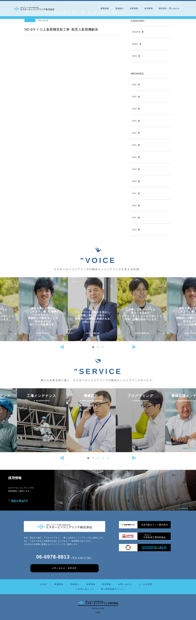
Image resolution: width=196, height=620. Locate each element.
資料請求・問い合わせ (169, 8)
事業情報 (105, 8)
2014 (134, 230)
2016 (134, 205)
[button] (93, 347)
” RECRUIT (18, 501)
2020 (134, 157)
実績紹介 (119, 8)
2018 (134, 181)
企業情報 (134, 8)
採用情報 (148, 8)
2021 (134, 145)
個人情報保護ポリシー (112, 589)
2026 (134, 84)
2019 (134, 169)
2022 (134, 133)
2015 (134, 217)
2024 (134, 109)
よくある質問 (145, 584)
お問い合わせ (125, 584)
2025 (134, 97)
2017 (134, 193)
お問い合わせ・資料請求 (64, 568)
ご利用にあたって (85, 589)
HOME (44, 584)
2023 (134, 121)
